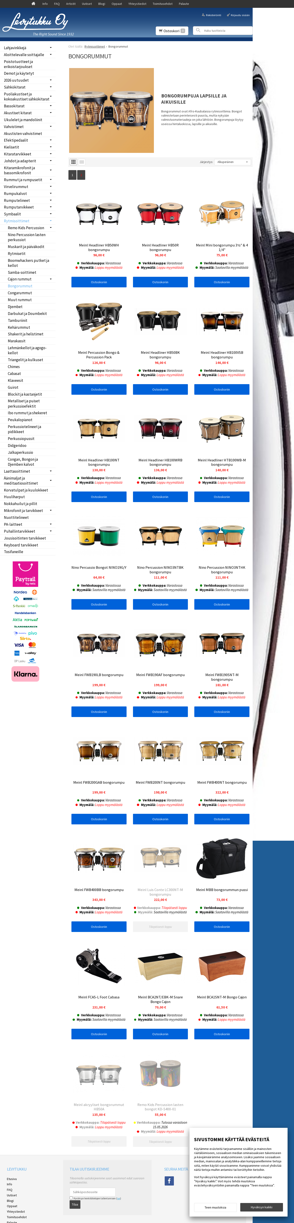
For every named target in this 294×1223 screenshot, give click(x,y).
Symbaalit (12, 214)
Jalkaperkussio (20, 452)
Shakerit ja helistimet (25, 334)
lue (118, 1208)
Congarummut (20, 292)
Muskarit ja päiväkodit (26, 246)
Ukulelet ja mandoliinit (23, 119)
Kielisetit (11, 147)
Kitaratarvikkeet (17, 154)
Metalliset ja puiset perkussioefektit (24, 403)
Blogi (101, 4)
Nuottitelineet (16, 517)
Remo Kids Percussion (26, 227)
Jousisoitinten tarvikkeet (25, 538)
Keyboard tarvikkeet (21, 545)
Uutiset (87, 4)
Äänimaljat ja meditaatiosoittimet (21, 481)
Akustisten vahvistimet (23, 133)
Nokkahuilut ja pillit (20, 503)
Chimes (14, 366)
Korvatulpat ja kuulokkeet (26, 490)
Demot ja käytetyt (19, 73)
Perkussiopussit (21, 438)
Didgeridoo (17, 445)
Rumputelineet (17, 200)
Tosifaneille (13, 551)
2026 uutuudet (16, 80)
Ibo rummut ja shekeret (27, 412)
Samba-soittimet (22, 272)
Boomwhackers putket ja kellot (28, 263)
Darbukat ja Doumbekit (27, 313)
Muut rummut (20, 299)
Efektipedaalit (16, 140)
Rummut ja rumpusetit (23, 179)
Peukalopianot (20, 419)
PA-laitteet (13, 524)
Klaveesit (15, 380)
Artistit (71, 4)
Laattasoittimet (17, 471)
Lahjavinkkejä (15, 47)
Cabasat (14, 373)
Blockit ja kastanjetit (25, 394)
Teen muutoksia (215, 1207)
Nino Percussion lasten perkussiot (26, 237)
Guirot (13, 387)
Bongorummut (20, 286)
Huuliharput (14, 496)
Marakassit (16, 340)
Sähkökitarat (14, 87)
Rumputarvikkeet (19, 207)
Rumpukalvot (15, 193)
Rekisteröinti (213, 15)
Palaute (184, 4)
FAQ (57, 4)
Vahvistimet (14, 126)
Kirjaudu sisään (240, 15)
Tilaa (75, 1214)
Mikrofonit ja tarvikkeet (23, 510)
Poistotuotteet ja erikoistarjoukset (18, 64)
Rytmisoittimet (16, 220)
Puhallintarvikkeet (19, 531)
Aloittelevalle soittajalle (24, 54)
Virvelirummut (16, 186)
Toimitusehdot (162, 4)
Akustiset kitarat (18, 112)
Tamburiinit (17, 320)
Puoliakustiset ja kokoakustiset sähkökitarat (26, 96)
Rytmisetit (16, 253)
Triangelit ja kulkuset (25, 359)
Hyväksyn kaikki (261, 1207)
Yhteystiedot (137, 4)
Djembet (15, 306)
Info (45, 4)
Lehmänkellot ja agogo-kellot (27, 350)
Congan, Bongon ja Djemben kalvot (23, 462)
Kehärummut (19, 327)
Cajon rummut (19, 279)
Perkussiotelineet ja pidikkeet (24, 429)
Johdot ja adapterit (20, 160)
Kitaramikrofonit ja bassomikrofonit (19, 170)
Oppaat (117, 4)
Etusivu (12, 1189)
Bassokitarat (14, 106)
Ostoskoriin (99, 282)
